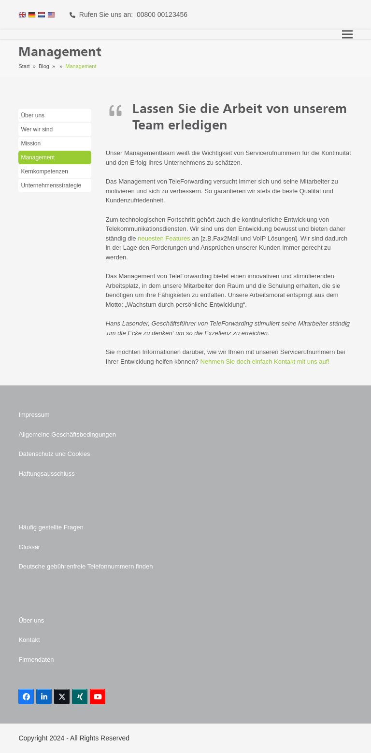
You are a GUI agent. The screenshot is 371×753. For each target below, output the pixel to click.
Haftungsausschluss (46, 473)
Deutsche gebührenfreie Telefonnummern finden (85, 566)
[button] (347, 34)
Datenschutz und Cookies (54, 453)
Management (38, 157)
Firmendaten (36, 659)
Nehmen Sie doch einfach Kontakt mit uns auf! (264, 361)
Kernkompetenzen (44, 171)
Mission (31, 143)
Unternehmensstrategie (51, 185)
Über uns (32, 115)
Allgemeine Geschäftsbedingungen (67, 434)
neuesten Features (164, 238)
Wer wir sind (37, 129)
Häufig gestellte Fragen (50, 527)
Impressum (33, 414)
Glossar (29, 547)
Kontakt (29, 639)
